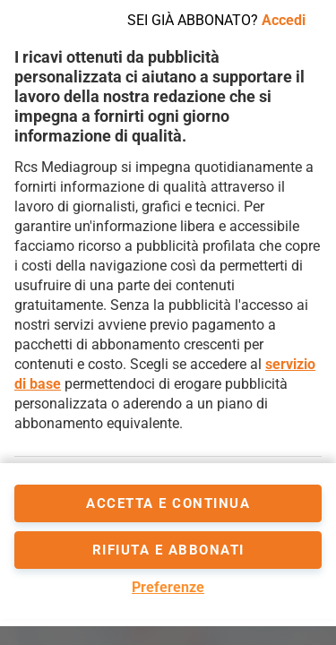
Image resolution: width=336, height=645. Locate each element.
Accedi (284, 20)
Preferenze (168, 587)
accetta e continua (168, 503)
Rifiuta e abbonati (168, 550)
